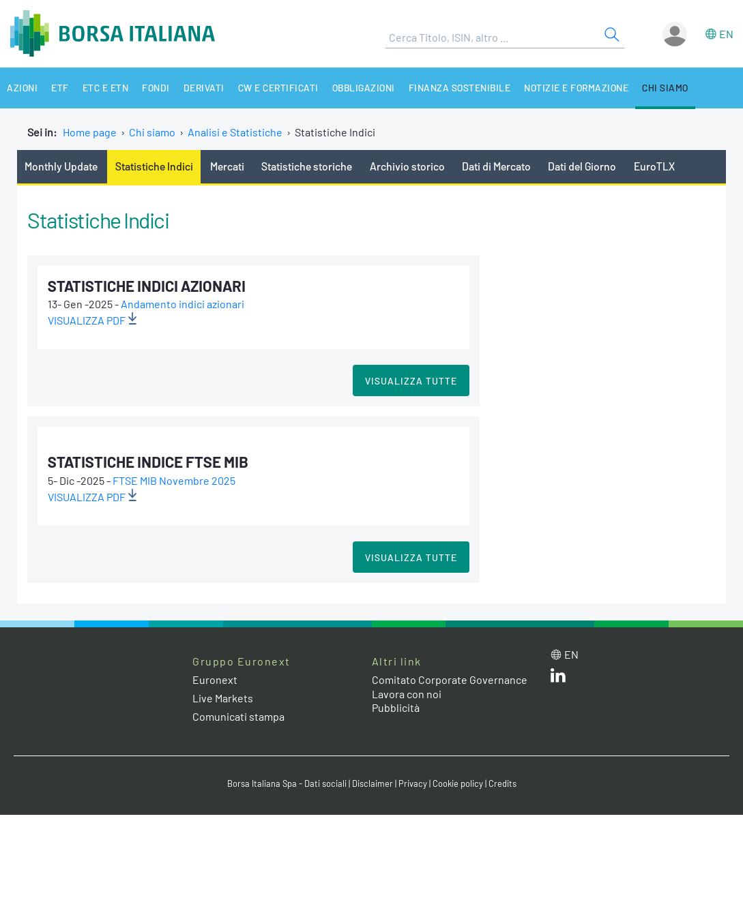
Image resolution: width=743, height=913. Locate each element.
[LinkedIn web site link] (558, 678)
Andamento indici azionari (182, 303)
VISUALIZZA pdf (92, 320)
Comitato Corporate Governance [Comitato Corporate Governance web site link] (449, 679)
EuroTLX (654, 166)
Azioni (22, 87)
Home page (90, 131)
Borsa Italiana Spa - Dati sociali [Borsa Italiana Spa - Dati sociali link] (287, 783)
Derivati (204, 87)
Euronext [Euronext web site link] (214, 679)
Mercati (227, 166)
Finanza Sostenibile (460, 87)
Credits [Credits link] (502, 783)
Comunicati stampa (238, 716)
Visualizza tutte (411, 381)
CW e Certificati (278, 87)
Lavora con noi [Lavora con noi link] (406, 693)
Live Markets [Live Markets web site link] (222, 697)
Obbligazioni (363, 87)
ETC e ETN (106, 87)
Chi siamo (665, 87)
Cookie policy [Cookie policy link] (458, 783)
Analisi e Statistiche (235, 131)
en (726, 33)
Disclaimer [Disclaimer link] (372, 783)
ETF (60, 87)
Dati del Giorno (582, 166)
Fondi (156, 87)
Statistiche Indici (154, 166)
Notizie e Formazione (576, 87)
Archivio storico (407, 166)
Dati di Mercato (496, 166)
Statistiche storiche (306, 166)
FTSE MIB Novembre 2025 (174, 480)
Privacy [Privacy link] (412, 783)
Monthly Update (61, 166)
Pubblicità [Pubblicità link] (396, 707)
